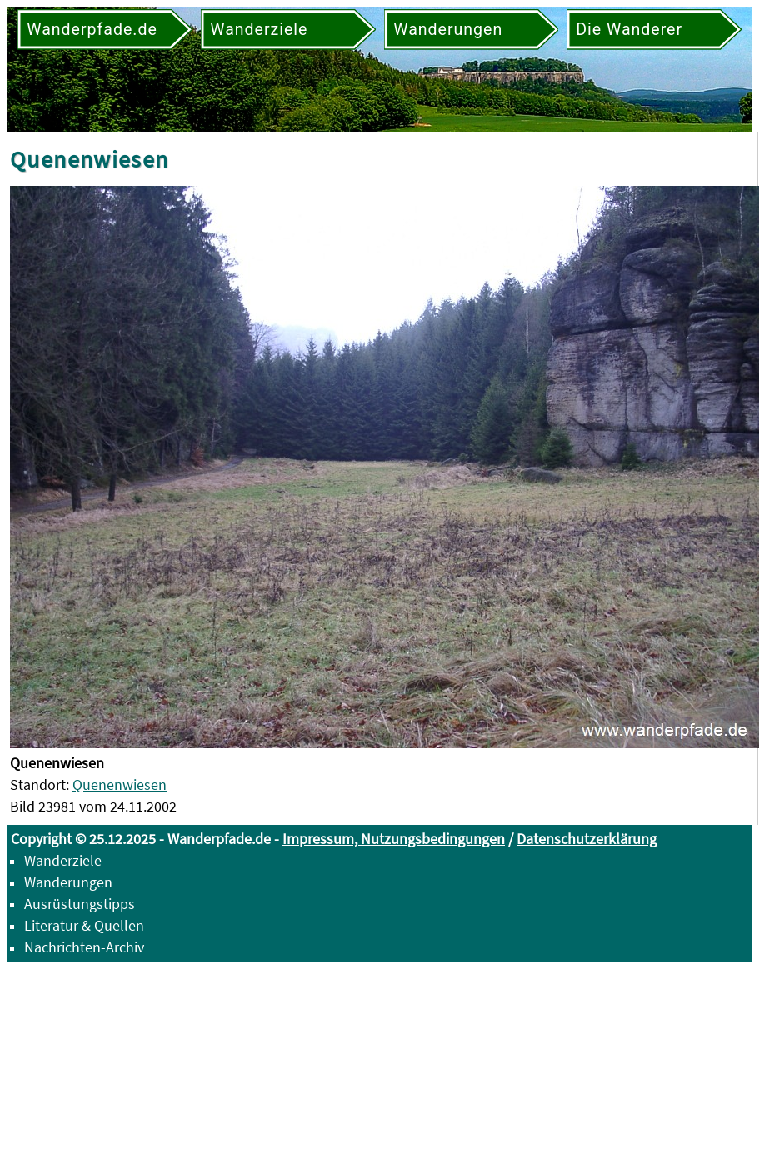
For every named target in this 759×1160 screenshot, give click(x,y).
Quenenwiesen (119, 784)
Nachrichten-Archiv (84, 947)
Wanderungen (68, 882)
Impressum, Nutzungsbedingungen (393, 838)
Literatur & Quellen (84, 925)
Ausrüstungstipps (79, 903)
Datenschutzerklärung (587, 838)
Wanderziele (63, 860)
